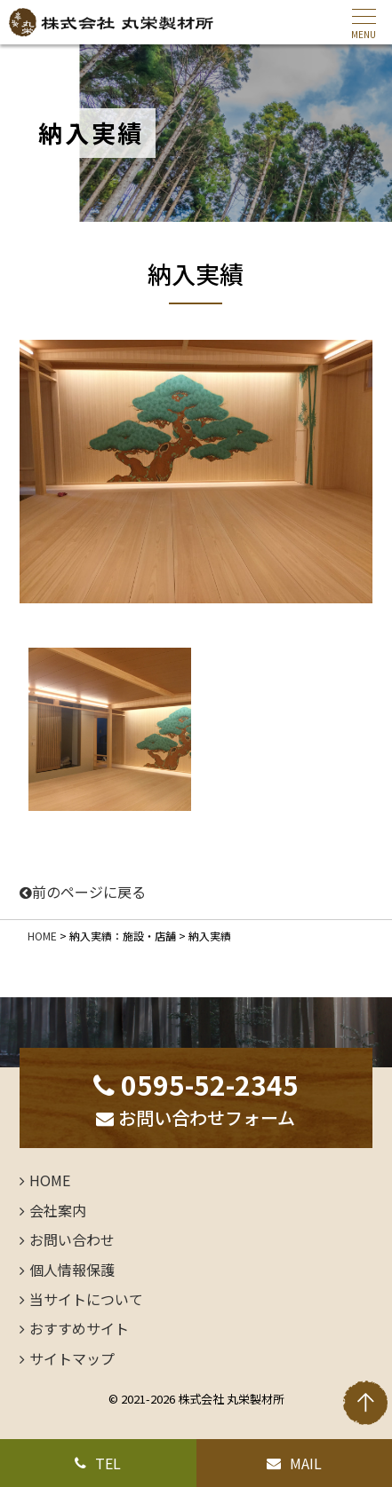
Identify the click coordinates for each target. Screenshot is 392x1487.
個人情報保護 (72, 1269)
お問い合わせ (72, 1239)
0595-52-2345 (196, 1084)
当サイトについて (86, 1299)
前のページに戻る (83, 891)
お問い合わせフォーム (195, 1117)
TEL (98, 1463)
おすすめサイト (79, 1328)
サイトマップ (72, 1358)
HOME (42, 935)
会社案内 (57, 1210)
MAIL (294, 1463)
